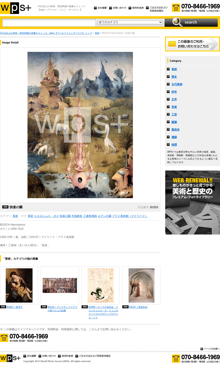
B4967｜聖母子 (15, 307)
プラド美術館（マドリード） (130, 216)
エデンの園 (104, 216)
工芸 (174, 114)
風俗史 (175, 129)
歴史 (174, 76)
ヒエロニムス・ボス (46, 216)
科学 (174, 91)
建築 (174, 122)
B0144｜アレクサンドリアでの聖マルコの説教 (62, 309)
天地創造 (76, 216)
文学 (174, 99)
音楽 (174, 107)
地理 (174, 144)
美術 (97, 33)
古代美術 (176, 84)
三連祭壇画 (90, 216)
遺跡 (174, 137)
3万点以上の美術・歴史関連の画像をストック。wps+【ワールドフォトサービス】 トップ (46, 33)
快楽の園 (65, 216)
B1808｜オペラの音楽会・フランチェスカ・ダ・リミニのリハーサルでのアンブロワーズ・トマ (103, 312)
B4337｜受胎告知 (138, 307)
